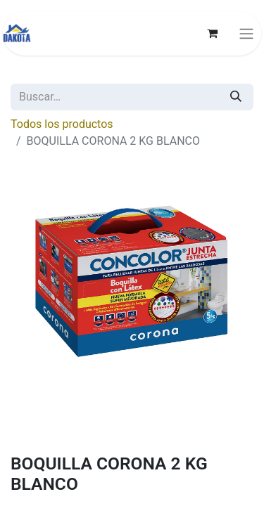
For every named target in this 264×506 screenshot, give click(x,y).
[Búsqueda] (235, 97)
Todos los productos (62, 124)
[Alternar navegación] (246, 33)
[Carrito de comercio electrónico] (212, 33)
